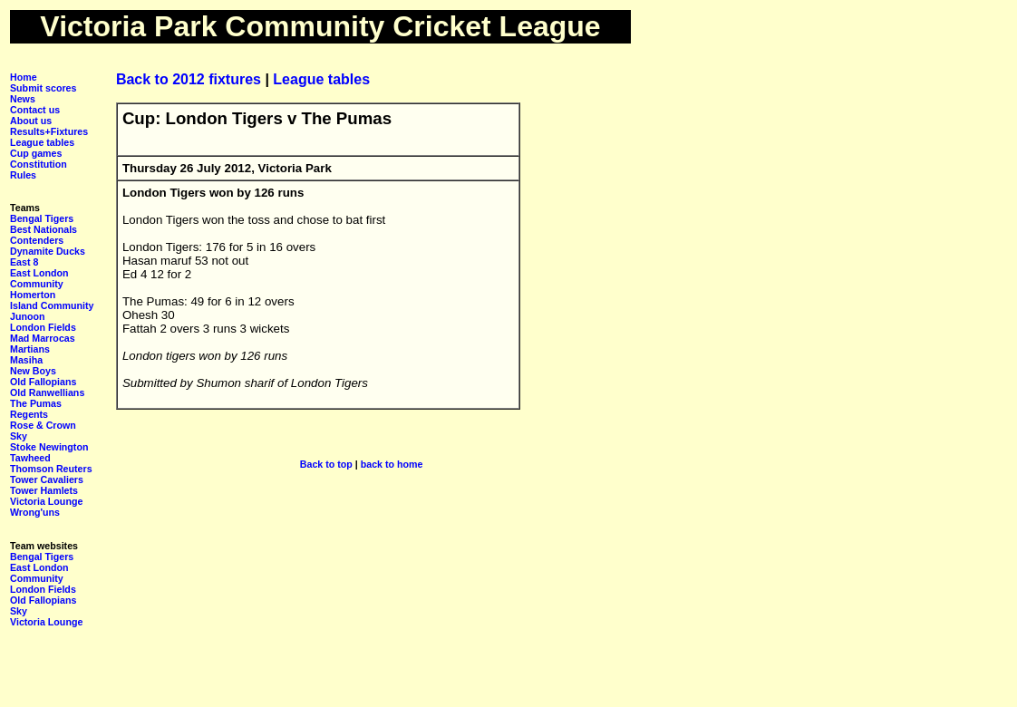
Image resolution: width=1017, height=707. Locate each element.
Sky (18, 436)
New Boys (33, 370)
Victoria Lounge (46, 501)
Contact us (35, 109)
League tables (42, 142)
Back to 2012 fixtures (191, 79)
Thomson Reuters (51, 468)
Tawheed (30, 457)
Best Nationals (43, 229)
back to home (392, 464)
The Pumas (36, 403)
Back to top (326, 464)
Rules (23, 174)
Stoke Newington (49, 446)
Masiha (26, 359)
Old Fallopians (43, 381)
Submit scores (43, 87)
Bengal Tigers (41, 218)
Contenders (36, 240)
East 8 (24, 262)
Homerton (32, 294)
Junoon (27, 316)
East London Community (39, 278)
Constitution (38, 164)
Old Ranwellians (47, 392)
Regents (29, 414)
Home (23, 77)
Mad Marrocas (42, 338)
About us (31, 120)
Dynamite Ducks (47, 251)
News (22, 98)
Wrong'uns (35, 512)
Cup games (36, 153)
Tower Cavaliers (46, 479)
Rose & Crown (43, 425)
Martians (30, 349)
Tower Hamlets (44, 490)
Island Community (51, 305)
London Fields (43, 327)
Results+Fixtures (49, 131)
